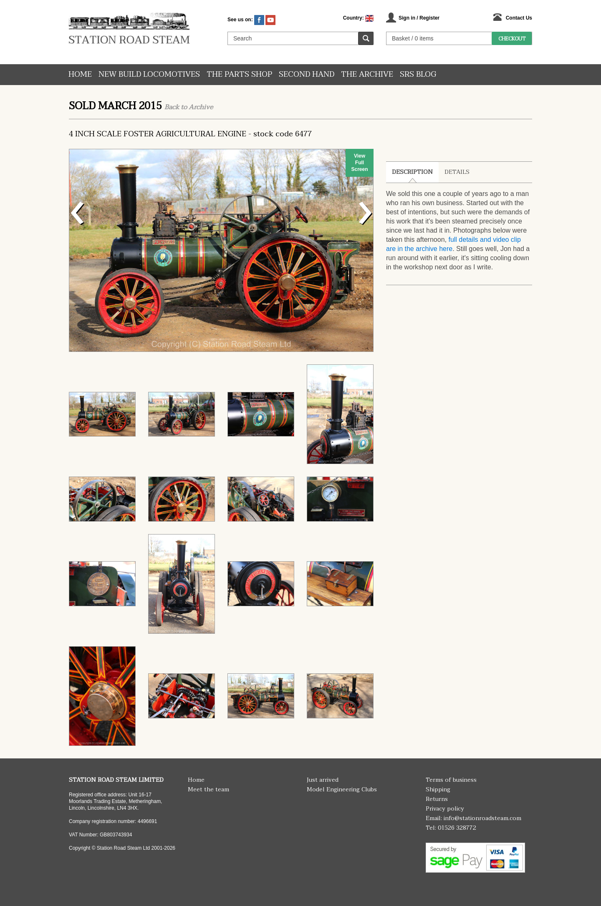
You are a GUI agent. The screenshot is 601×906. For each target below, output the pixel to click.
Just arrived (322, 780)
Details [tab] (457, 172)
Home (80, 74)
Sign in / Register (419, 18)
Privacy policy (445, 808)
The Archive (367, 74)
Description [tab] (412, 172)
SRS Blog (418, 74)
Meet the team (208, 789)
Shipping (438, 789)
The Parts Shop (239, 74)
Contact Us (519, 18)
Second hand (306, 74)
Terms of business (451, 780)
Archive (201, 107)
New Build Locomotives (149, 74)
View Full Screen (359, 162)
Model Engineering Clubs (342, 789)
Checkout (511, 39)
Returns (437, 799)
